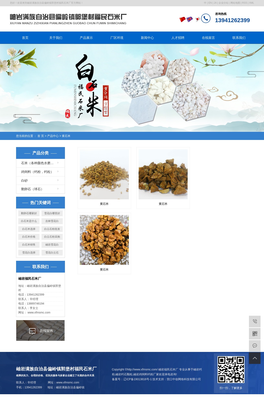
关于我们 (55, 37)
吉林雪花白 (52, 221)
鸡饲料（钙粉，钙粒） (37, 172)
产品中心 (53, 136)
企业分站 (223, 2)
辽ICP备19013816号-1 (137, 379)
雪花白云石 (52, 252)
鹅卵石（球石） (32, 189)
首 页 (40, 136)
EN (210, 2)
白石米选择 (28, 228)
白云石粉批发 (52, 228)
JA (215, 2)
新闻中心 (147, 37)
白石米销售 (28, 244)
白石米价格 (28, 236)
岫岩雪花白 (52, 244)
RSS (244, 2)
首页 (25, 37)
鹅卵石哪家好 (29, 213)
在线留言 (208, 37)
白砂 (24, 180)
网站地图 (235, 2)
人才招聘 (177, 37)
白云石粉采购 (52, 236)
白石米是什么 (29, 221)
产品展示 (86, 37)
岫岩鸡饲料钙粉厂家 (146, 374)
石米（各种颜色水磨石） (39, 163)
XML (251, 2)
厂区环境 (116, 37)
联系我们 (238, 37)
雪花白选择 (28, 252)
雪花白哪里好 (52, 213)
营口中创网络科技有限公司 (184, 379)
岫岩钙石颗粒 (124, 374)
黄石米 (66, 136)
